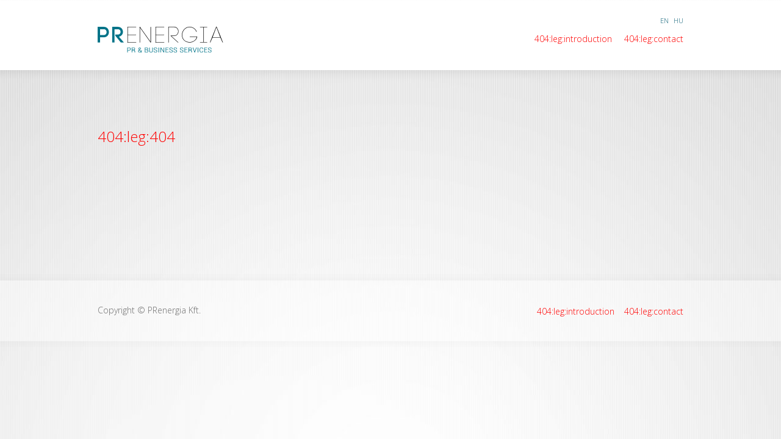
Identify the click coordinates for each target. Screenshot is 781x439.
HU (678, 20)
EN (664, 20)
